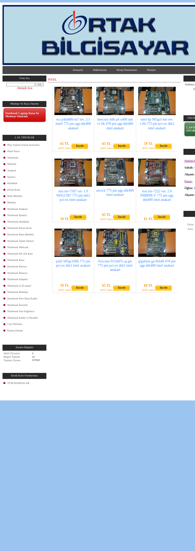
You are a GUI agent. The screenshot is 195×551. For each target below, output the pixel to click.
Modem (11, 202)
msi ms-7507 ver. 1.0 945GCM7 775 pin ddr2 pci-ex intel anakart (73, 195)
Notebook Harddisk (18, 221)
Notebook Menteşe (17, 291)
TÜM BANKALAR (18, 382)
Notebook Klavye (17, 266)
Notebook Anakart (17, 208)
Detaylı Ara (25, 88)
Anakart (11, 170)
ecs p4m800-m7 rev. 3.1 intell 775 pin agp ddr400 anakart (73, 124)
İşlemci (11, 176)
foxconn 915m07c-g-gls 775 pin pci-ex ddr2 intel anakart (115, 265)
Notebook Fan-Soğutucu (20, 311)
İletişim (151, 69)
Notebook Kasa (15, 259)
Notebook (12, 157)
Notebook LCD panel (19, 285)
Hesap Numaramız (127, 69)
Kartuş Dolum (15, 330)
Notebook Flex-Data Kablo (22, 298)
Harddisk (12, 183)
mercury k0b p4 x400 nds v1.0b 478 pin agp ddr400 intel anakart (115, 124)
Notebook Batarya (17, 272)
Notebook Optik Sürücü (20, 240)
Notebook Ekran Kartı (19, 227)
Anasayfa (77, 69)
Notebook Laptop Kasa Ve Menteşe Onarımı (22, 115)
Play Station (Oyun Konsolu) (23, 144)
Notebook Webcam (17, 247)
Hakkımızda (100, 69)
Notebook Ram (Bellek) (20, 234)
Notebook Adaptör (17, 279)
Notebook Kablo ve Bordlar (22, 317)
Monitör (11, 163)
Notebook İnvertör (17, 304)
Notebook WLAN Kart (20, 253)
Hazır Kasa (13, 151)
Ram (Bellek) (14, 195)
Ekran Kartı (13, 189)
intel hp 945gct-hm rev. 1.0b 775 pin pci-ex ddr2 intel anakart (157, 124)
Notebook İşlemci (17, 215)
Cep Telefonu (14, 323)
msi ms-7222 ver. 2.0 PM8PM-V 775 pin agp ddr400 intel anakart (156, 195)
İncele (80, 146)
